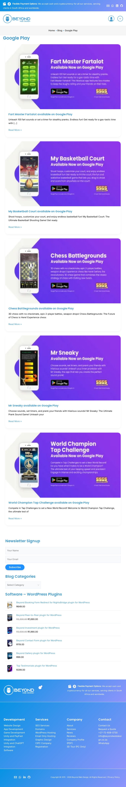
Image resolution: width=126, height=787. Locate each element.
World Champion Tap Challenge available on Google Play (48, 502)
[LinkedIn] (24, 777)
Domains (40, 729)
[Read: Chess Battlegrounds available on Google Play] (63, 270)
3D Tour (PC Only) (76, 746)
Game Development (14, 732)
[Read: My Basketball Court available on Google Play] (63, 173)
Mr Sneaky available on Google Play (33, 405)
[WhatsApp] (112, 5)
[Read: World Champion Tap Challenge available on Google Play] (63, 465)
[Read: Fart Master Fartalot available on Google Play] (63, 76)
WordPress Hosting (45, 732)
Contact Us (104, 725)
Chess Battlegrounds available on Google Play (41, 308)
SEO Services (42, 725)
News (70, 732)
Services (71, 729)
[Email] (15, 777)
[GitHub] (121, 5)
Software (8, 750)
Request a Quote (107, 729)
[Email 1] (108, 5)
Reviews (71, 736)
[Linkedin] (117, 5)
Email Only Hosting (45, 736)
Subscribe (15, 567)
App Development (13, 729)
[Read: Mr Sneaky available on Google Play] (63, 367)
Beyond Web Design (80, 777)
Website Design (12, 725)
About (70, 725)
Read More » (15, 129)
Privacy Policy (114, 777)
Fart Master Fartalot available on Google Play (40, 114)
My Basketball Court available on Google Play (40, 211)
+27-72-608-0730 (108, 732)
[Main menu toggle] (120, 18)
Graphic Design (43, 739)
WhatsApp (103, 743)
